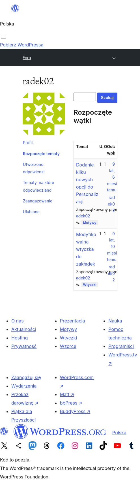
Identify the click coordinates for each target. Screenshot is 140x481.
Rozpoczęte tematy (41, 153)
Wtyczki (89, 285)
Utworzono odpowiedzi (33, 168)
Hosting (19, 338)
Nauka (115, 321)
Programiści (121, 346)
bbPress (71, 403)
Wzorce (68, 346)
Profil (28, 142)
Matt (67, 394)
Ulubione (31, 211)
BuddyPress (75, 411)
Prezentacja (72, 321)
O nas (17, 321)
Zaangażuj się (26, 377)
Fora (27, 57)
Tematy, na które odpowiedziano (38, 186)
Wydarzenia (24, 386)
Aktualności (23, 329)
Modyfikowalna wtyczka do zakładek (86, 249)
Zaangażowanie (37, 200)
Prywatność (23, 346)
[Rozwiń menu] (3, 37)
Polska (119, 432)
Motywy (89, 223)
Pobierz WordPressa (21, 45)
